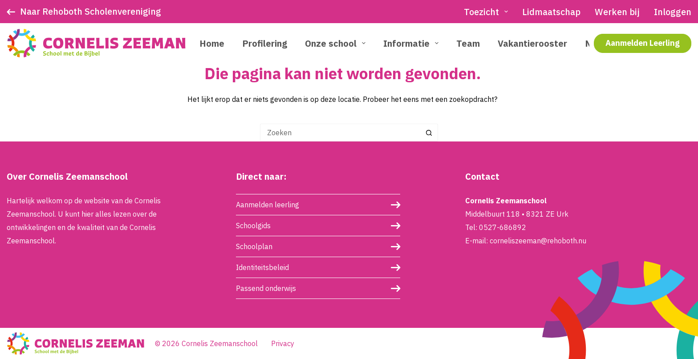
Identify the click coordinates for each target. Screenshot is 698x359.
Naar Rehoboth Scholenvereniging (90, 11)
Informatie (412, 43)
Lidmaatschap (551, 12)
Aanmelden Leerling (642, 43)
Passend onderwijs (266, 288)
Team (468, 43)
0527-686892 (502, 227)
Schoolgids (253, 225)
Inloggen (672, 12)
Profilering (264, 43)
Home (211, 43)
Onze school (337, 43)
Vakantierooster (532, 43)
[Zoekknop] (429, 132)
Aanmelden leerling (267, 204)
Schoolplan (254, 246)
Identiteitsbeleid (262, 267)
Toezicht (487, 12)
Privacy (282, 343)
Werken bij (617, 12)
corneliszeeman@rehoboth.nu (538, 240)
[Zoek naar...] (340, 132)
